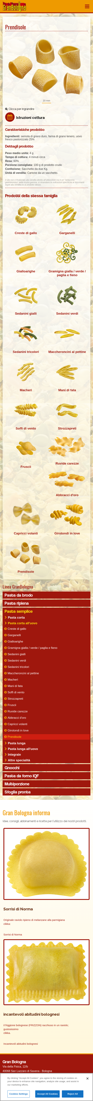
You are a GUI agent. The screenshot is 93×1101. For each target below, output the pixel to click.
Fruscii (12, 705)
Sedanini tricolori (18, 667)
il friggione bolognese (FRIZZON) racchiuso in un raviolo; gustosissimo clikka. (36, 1029)
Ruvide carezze (18, 712)
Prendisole (14, 737)
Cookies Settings (18, 1094)
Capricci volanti (17, 724)
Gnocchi (12, 768)
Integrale (14, 755)
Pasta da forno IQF (22, 776)
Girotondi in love (18, 731)
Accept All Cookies (47, 1094)
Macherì (13, 680)
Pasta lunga (16, 744)
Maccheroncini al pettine (23, 673)
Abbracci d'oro (17, 718)
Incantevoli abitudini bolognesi (20, 1044)
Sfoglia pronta (18, 792)
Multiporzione (17, 784)
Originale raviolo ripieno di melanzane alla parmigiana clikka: (34, 922)
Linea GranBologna (18, 587)
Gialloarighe (15, 642)
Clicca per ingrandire (21, 109)
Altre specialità (19, 761)
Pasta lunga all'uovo (23, 749)
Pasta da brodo (19, 595)
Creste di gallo (17, 629)
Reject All (72, 1094)
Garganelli (14, 635)
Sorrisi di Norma (12, 935)
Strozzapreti (15, 699)
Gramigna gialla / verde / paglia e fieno (32, 648)
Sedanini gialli (16, 654)
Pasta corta (16, 618)
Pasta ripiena (17, 603)
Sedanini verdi (17, 661)
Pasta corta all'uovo (22, 623)
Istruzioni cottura (30, 118)
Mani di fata (15, 686)
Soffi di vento (16, 693)
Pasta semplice (19, 611)
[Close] (87, 1078)
